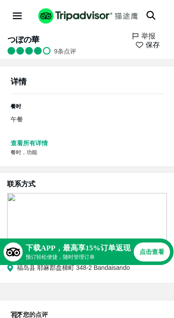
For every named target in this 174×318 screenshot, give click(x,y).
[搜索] (151, 15)
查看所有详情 (29, 143)
